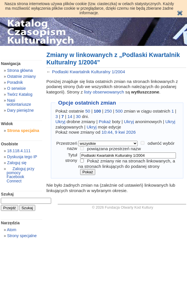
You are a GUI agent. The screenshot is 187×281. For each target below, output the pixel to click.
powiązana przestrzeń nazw (114, 148)
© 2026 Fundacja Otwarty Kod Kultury (122, 207)
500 (119, 111)
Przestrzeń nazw (66, 146)
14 (69, 116)
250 (108, 111)
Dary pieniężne (20, 110)
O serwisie (16, 88)
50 (87, 111)
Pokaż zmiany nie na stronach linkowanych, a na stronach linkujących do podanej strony (126, 163)
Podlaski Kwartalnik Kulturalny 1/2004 (88, 71)
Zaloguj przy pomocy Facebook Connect (20, 174)
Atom (11, 229)
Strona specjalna (23, 130)
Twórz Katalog (19, 94)
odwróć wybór (160, 143)
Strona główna (20, 70)
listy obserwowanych (104, 91)
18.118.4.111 (18, 150)
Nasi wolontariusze (19, 102)
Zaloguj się (16, 162)
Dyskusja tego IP (22, 156)
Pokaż (105, 121)
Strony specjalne (22, 235)
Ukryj (60, 121)
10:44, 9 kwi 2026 (118, 132)
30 (78, 116)
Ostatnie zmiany (21, 76)
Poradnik (15, 82)
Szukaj (7, 194)
